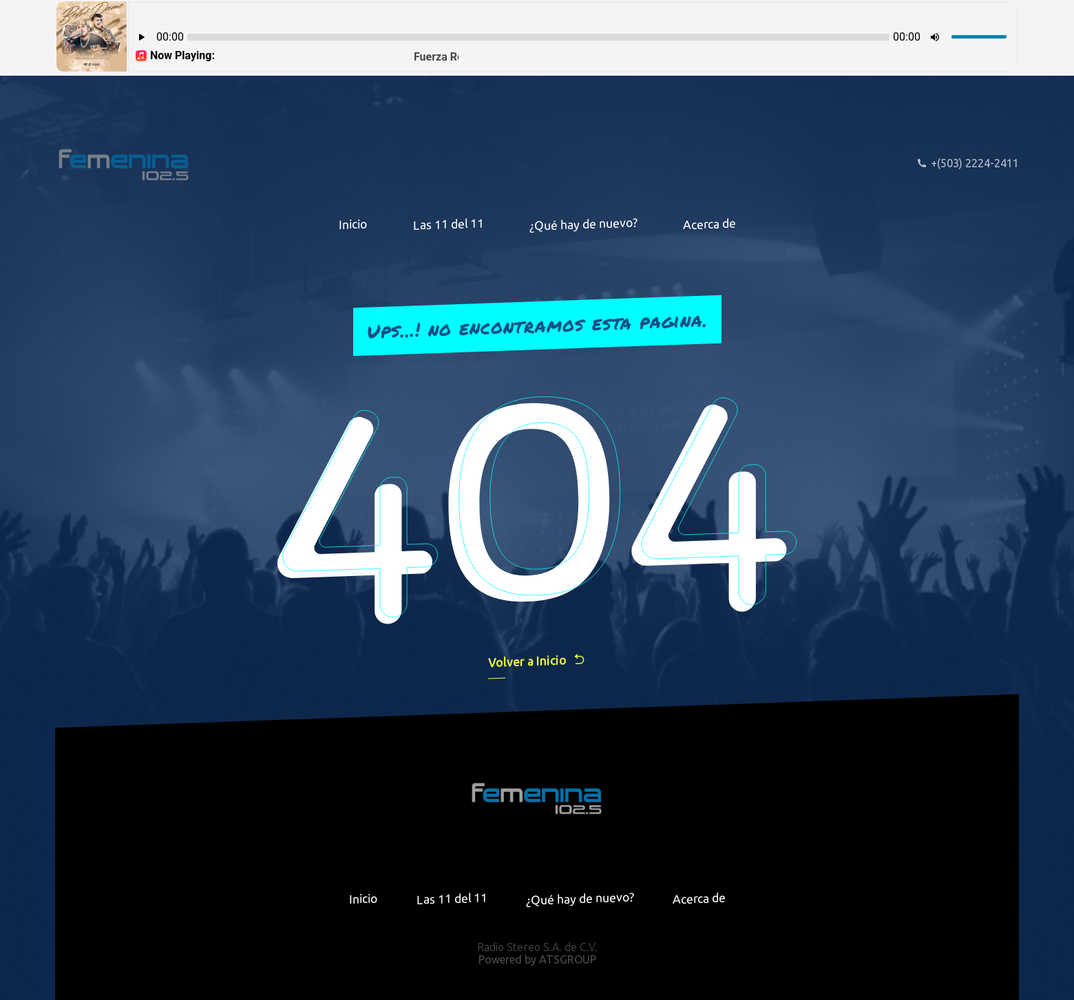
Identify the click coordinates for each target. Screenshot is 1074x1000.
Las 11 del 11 (448, 224)
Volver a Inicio (537, 660)
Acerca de (709, 223)
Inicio (353, 224)
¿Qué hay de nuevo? (583, 223)
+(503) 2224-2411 (967, 163)
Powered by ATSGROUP (537, 959)
